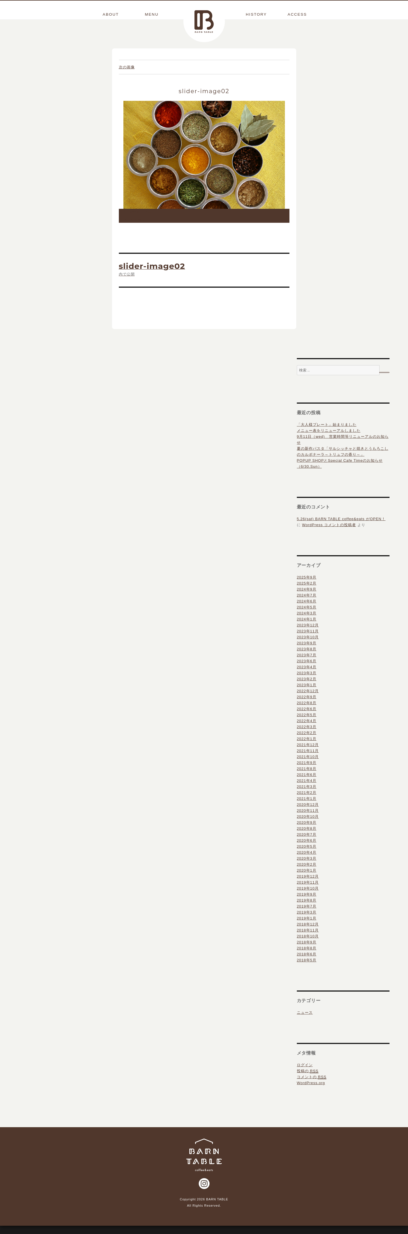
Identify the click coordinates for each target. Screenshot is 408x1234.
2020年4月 (306, 861)
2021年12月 (308, 753)
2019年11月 (308, 891)
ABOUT (110, 14)
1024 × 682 (134, 228)
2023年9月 (306, 651)
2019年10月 (308, 897)
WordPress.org (311, 1091)
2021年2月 (306, 801)
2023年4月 (306, 675)
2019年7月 (306, 915)
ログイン (305, 1073)
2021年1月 (306, 807)
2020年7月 (306, 843)
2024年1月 (306, 628)
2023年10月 (308, 645)
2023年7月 (306, 663)
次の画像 (127, 75)
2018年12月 (308, 933)
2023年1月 (306, 693)
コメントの (311, 1085)
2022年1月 (306, 747)
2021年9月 (306, 771)
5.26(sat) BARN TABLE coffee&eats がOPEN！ (341, 527)
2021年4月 (306, 789)
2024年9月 (306, 598)
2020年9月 (306, 831)
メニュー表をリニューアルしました (329, 439)
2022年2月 (306, 741)
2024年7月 (306, 604)
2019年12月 (308, 885)
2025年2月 (306, 592)
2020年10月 (308, 825)
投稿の (307, 1079)
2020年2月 (306, 873)
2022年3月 (306, 735)
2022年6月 (306, 717)
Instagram (204, 1192)
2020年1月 (306, 879)
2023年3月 (306, 681)
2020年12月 (308, 813)
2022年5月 (306, 723)
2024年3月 (306, 622)
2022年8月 (306, 711)
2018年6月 (306, 963)
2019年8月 (306, 909)
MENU (152, 14)
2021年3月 (306, 795)
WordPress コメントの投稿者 (329, 533)
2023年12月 (308, 634)
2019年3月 (306, 921)
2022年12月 (308, 699)
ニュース (305, 1021)
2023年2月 (306, 687)
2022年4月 (306, 729)
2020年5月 (306, 855)
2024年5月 (306, 616)
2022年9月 (306, 705)
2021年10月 (308, 765)
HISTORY (256, 14)
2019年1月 (306, 927)
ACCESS (297, 14)
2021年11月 (308, 759)
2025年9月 (306, 586)
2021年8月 (306, 777)
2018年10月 (308, 945)
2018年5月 (306, 969)
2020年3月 (306, 867)
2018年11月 (308, 939)
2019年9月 (306, 903)
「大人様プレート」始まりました (327, 433)
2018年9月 (306, 951)
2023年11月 (308, 640)
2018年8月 (306, 957)
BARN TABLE (204, 21)
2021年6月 (306, 783)
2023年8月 (306, 657)
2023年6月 (306, 669)
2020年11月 (308, 819)
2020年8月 (306, 837)
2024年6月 (306, 610)
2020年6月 (306, 849)
